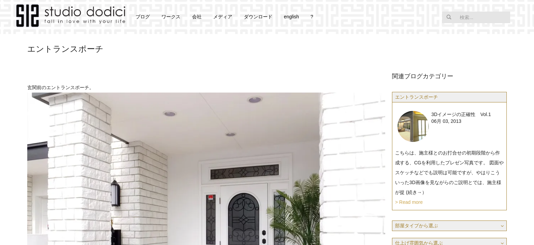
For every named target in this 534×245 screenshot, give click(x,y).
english (291, 16)
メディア (222, 16)
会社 (197, 16)
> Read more (409, 202)
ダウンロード (258, 16)
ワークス (170, 16)
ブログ (143, 16)
